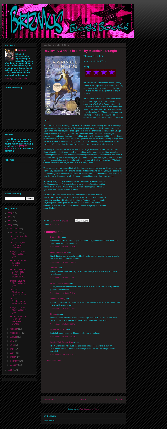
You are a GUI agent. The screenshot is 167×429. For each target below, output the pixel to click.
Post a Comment (54, 360)
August (13, 337)
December (15, 228)
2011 (10, 221)
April (12, 353)
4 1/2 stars (54, 224)
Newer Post (49, 399)
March (13, 357)
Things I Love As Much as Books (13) (18, 283)
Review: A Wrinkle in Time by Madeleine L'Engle (18, 320)
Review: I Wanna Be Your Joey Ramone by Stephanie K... (17, 273)
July (12, 341)
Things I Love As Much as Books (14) (18, 254)
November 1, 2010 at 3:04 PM (62, 293)
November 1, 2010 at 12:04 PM (63, 247)
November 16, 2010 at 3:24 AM (63, 355)
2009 (10, 370)
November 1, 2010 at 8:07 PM (62, 324)
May (12, 349)
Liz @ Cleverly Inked (59, 283)
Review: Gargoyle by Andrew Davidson (18, 245)
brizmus (22, 50)
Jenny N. (54, 268)
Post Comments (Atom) (89, 409)
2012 (10, 217)
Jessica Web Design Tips (61, 342)
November (15, 232)
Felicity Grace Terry (59, 252)
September (15, 333)
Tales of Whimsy (57, 299)
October (14, 329)
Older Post (118, 399)
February (14, 361)
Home (84, 399)
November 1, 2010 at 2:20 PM (62, 278)
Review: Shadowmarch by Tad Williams (18, 292)
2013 (10, 213)
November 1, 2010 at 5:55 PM (62, 308)
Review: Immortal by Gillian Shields (18, 263)
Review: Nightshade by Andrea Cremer (18, 301)
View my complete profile (16, 78)
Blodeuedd (55, 237)
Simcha (53, 314)
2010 (10, 225)
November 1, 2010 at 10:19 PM (63, 337)
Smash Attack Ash (58, 329)
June (12, 345)
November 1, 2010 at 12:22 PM (63, 262)
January (14, 365)
